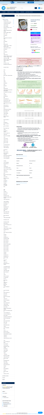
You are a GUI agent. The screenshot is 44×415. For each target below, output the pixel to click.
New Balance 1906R (6, 238)
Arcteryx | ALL (5, 298)
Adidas (5, 61)
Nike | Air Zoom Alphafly (7, 135)
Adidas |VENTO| (6, 363)
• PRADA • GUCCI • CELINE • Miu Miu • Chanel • (8, 46)
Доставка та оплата (5, 375)
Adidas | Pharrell (6, 304)
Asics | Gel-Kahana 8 (6, 158)
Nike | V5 (5, 278)
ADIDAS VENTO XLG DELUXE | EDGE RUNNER (8, 90)
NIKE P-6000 (5, 322)
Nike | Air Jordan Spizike (7, 318)
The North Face (6, 166)
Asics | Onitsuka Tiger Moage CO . (9, 232)
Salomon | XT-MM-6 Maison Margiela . (9, 308)
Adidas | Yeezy (6, 54)
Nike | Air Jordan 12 (6, 245)
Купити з (35, 35)
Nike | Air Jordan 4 (6, 246)
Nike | (4, 173)
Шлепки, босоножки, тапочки (8, 27)
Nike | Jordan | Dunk (6, 110)
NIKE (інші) (5, 85)
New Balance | (5, 122)
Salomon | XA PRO (6, 373)
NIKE (4, 97)
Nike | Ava (5, 205)
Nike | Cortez (5, 114)
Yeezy (4, 40)
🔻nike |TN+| (5, 354)
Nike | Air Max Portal (6, 211)
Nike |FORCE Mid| (6, 106)
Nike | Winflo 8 (5, 204)
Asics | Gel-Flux (6, 138)
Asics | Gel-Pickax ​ (12, 260)
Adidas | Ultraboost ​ (10, 148)
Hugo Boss (7, 190)
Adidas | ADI (5, 134)
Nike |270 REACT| (6, 105)
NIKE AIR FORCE (6, 331)
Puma (4, 80)
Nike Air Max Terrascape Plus (8, 155)
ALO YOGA (5, 323)
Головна (4, 17)
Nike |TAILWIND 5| (6, 368)
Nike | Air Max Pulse (6, 128)
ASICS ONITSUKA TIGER (7, 167)
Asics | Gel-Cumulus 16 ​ (10, 290)
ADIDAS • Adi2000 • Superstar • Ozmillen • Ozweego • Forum (8, 56)
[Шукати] (36, 8)
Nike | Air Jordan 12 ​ (11, 258)
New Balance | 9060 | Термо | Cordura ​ (8, 197)
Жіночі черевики (6, 26)
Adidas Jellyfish (6, 350)
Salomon (5, 301)
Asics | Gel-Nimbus (6, 162)
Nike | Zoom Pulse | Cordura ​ (10, 178)
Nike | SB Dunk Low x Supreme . (7, 264)
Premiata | (5, 191)
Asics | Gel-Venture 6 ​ (10, 126)
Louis (4, 93)
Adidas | (5, 326)
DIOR (4, 84)
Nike (4, 36)
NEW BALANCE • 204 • (7, 101)
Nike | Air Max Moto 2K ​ (10, 216)
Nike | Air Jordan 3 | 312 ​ (10, 124)
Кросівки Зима (6, 96)
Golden (5, 129)
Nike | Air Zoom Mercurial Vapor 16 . (9, 311)
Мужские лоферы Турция (7, 32)
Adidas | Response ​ (11, 213)
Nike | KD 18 (5, 194)
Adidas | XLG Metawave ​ (11, 282)
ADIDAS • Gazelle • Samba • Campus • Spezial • (8, 60)
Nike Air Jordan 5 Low (6, 292)
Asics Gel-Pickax (6, 345)
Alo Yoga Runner (6, 277)
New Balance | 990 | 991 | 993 (7, 64)
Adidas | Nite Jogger (6, 270)
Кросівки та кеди (6, 20)
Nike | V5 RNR (5, 315)
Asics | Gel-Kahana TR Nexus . (10, 342)
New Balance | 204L (6, 195)
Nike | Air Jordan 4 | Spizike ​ (10, 116)
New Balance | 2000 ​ (11, 210)
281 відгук (36, 0)
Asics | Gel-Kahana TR (7, 312)
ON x (4, 50)
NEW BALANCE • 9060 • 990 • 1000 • (8, 38)
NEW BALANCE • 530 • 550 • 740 (7, 103)
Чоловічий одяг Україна (7, 23)
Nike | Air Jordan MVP (7, 332)
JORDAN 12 (5, 335)
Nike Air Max (5, 293)
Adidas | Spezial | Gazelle (7, 47)
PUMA (4, 367)
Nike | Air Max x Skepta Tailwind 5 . (9, 76)
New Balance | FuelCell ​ (11, 131)
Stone (4, 340)
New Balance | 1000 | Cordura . (11, 347)
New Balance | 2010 (6, 202)
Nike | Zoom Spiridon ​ (11, 285)
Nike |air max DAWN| (6, 355)
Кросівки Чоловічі (6, 67)
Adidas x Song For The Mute (7, 169)
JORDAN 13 (5, 336)
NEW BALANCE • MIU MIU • (7, 109)
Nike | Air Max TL (6, 223)
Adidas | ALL (5, 170)
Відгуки (4, 379)
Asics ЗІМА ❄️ (6, 180)
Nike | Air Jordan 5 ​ (11, 143)
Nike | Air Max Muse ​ (11, 280)
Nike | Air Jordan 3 (6, 249)
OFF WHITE (5, 269)
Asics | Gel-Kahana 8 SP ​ (10, 287)
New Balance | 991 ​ (11, 150)
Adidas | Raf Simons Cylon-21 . (9, 338)
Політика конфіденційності (38, 413)
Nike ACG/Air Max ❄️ (6, 119)
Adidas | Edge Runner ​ (10, 199)
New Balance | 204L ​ (10, 220)
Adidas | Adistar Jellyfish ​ (9, 218)
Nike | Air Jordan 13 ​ (11, 372)
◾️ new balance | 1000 (7, 266)
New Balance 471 (6, 237)
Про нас (4, 377)
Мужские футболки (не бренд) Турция (25, 15)
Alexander (5, 94)
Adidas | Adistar (6, 208)
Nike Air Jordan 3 (6, 242)
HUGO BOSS (5, 176)
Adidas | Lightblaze (6, 201)
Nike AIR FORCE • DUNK (7, 100)
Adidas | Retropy (6, 113)
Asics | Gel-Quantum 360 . (11, 328)
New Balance (5, 35)
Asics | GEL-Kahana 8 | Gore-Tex (8, 225)
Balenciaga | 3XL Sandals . (12, 185)
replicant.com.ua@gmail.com (7, 403)
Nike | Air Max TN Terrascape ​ (10, 153)
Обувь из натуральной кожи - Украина (8, 30)
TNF (4, 273)
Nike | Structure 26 (6, 163)
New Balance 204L (6, 229)
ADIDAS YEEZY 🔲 (6, 58)
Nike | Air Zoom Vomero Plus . (10, 297)
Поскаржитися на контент (31, 413)
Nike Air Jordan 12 (6, 241)
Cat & (4, 137)
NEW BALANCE (6, 44)
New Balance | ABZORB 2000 (8, 316)
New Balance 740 (6, 256)
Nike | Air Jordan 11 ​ (11, 359)
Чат (40, 412)
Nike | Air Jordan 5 (6, 146)
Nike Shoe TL (5, 295)
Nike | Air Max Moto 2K (7, 364)
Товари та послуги (5, 19)
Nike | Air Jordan (6, 141)
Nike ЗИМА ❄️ (6, 181)
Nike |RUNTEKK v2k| (6, 360)
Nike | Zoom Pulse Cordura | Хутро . (9, 175)
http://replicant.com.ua (6, 402)
